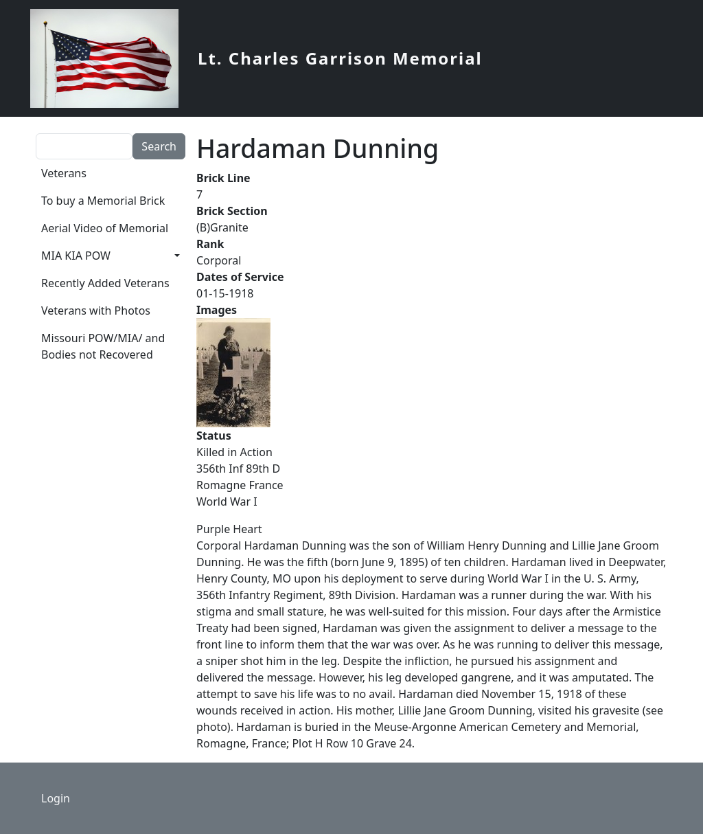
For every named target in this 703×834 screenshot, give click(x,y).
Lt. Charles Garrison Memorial (340, 58)
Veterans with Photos (95, 310)
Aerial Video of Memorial (104, 228)
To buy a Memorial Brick (103, 200)
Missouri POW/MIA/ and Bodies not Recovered (103, 346)
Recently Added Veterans (105, 283)
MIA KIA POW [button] (76, 255)
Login (55, 798)
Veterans (64, 173)
